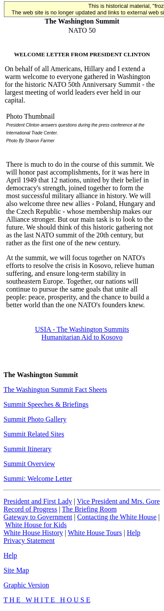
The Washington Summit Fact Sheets (55, 389)
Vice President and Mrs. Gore (118, 501)
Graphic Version (26, 585)
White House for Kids (36, 525)
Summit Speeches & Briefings (45, 404)
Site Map (16, 570)
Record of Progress (30, 509)
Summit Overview (29, 463)
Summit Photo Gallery (34, 419)
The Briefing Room (89, 509)
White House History (33, 532)
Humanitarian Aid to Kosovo (82, 337)
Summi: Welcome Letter (37, 478)
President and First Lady (37, 501)
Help (133, 532)
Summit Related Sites (33, 434)
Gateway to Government (37, 517)
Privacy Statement (29, 540)
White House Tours (95, 532)
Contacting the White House (116, 517)
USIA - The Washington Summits (82, 329)
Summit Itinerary (27, 449)
